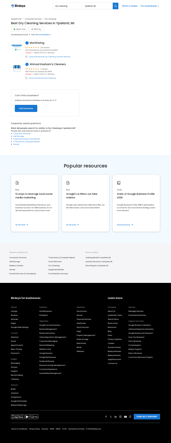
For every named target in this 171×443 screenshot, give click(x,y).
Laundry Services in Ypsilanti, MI (99, 261)
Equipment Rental (56, 269)
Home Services (83, 327)
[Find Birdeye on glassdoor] (130, 416)
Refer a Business (135, 353)
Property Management (86, 335)
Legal (79, 331)
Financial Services (84, 319)
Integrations (16, 397)
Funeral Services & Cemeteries (26, 139)
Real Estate (81, 343)
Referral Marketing (46, 345)
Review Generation (47, 333)
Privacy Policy (34, 429)
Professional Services (137, 315)
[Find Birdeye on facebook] (106, 416)
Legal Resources (114, 359)
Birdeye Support (135, 349)
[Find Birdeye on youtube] (125, 416)
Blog (109, 331)
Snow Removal (54, 261)
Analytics (15, 393)
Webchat (15, 337)
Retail (79, 347)
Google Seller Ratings (19, 327)
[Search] (115, 6)
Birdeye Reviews (114, 351)
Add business (26, 108)
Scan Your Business (136, 337)
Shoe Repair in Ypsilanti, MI (97, 265)
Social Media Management (50, 373)
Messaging (15, 363)
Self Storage (18, 136)
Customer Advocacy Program (141, 357)
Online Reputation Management (52, 337)
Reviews (14, 315)
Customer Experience (48, 369)
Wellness (80, 351)
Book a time (113, 323)
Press (110, 335)
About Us (111, 311)
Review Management (48, 329)
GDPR (52, 429)
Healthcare (81, 323)
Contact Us (112, 363)
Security (45, 429)
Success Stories (114, 347)
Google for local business (49, 325)
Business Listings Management (52, 365)
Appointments (17, 345)
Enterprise (43, 315)
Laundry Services (63, 57)
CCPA (64, 429)
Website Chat (45, 349)
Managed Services (136, 311)
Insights (14, 371)
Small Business (45, 311)
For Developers (135, 345)
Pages (13, 323)
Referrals (14, 319)
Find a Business (135, 341)
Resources (112, 327)
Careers (111, 343)
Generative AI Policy (76, 429)
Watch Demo (113, 319)
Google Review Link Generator (141, 333)
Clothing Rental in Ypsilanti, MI (98, 257)
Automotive (82, 311)
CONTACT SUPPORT (147, 416)
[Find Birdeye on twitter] (111, 416)
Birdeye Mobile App (18, 405)
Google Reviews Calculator (140, 325)
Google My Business (47, 357)
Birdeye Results (114, 355)
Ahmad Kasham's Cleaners (48, 64)
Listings (14, 311)
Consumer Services (33, 19)
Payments (15, 353)
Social (13, 341)
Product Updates (115, 339)
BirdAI (13, 389)
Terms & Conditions (19, 429)
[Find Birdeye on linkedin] (115, 416)
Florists (16, 144)
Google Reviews (46, 353)
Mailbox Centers (16, 265)
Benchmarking (17, 375)
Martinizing (37, 43)
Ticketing (15, 379)
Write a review (129, 5)
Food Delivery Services (58, 273)
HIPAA (58, 429)
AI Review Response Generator (141, 329)
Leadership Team (115, 315)
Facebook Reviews (46, 361)
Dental (79, 315)
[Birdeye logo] (18, 6)
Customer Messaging (48, 341)
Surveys (14, 367)
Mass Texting (16, 349)
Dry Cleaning (50, 57)
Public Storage (82, 339)
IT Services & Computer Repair (26, 141)
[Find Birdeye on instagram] (120, 416)
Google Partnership (19, 401)
